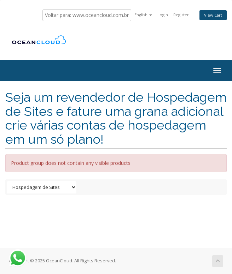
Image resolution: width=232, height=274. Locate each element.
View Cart (213, 15)
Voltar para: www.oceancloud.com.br (87, 15)
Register (181, 14)
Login (162, 14)
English (143, 14)
